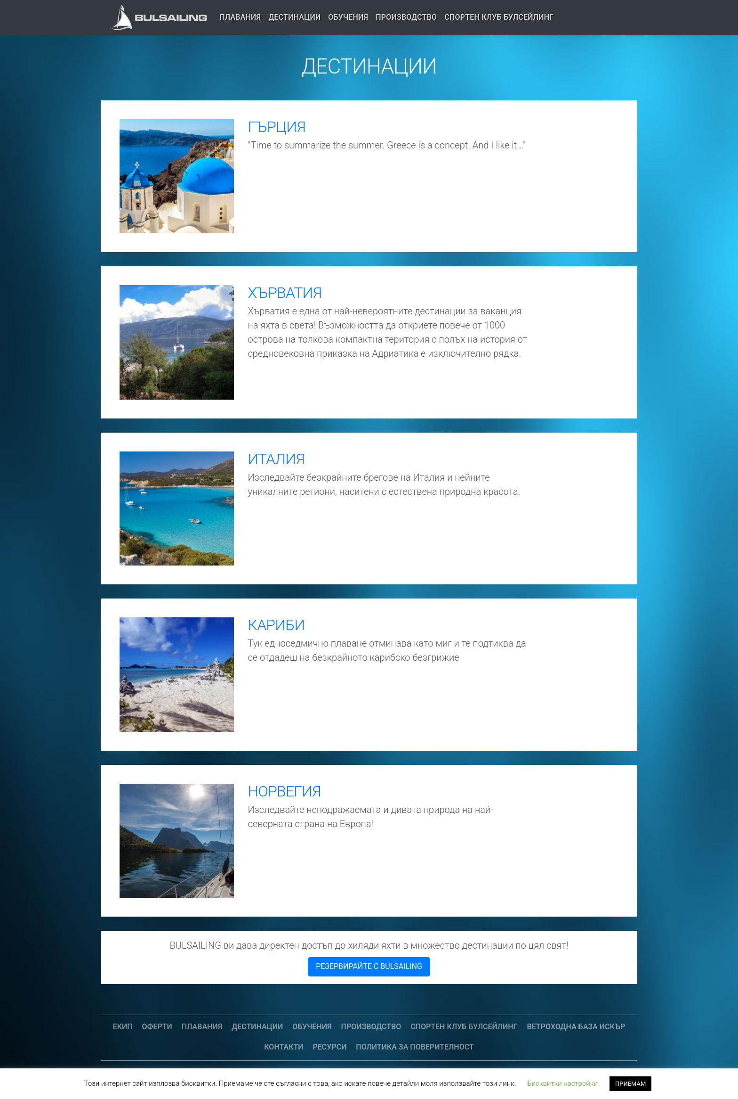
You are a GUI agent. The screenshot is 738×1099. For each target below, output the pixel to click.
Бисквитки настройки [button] (562, 1083)
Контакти (283, 1046)
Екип (123, 1026)
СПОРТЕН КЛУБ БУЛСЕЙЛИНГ (499, 17)
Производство (406, 17)
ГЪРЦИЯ (276, 127)
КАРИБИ (276, 625)
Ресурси (330, 1046)
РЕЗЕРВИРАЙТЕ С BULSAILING (369, 966)
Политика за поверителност (414, 1046)
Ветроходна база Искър (576, 1026)
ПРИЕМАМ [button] (630, 1083)
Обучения (348, 17)
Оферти (157, 1026)
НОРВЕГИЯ (284, 791)
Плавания (240, 17)
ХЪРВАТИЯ (285, 293)
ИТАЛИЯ (276, 459)
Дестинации (294, 17)
